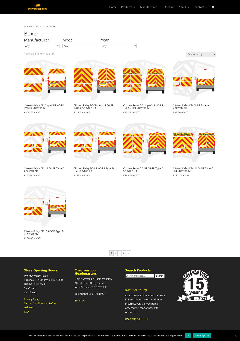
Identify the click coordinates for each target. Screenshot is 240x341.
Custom (169, 7)
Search (159, 275)
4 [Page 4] (123, 253)
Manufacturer (148, 7)
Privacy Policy (32, 299)
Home (113, 7)
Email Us (80, 300)
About (182, 7)
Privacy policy (202, 335)
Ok (187, 335)
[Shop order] (201, 54)
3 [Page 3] (119, 253)
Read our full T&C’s (136, 319)
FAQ (26, 311)
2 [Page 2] (115, 253)
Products (126, 7)
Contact (199, 7)
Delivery (29, 307)
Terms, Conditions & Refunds (41, 303)
